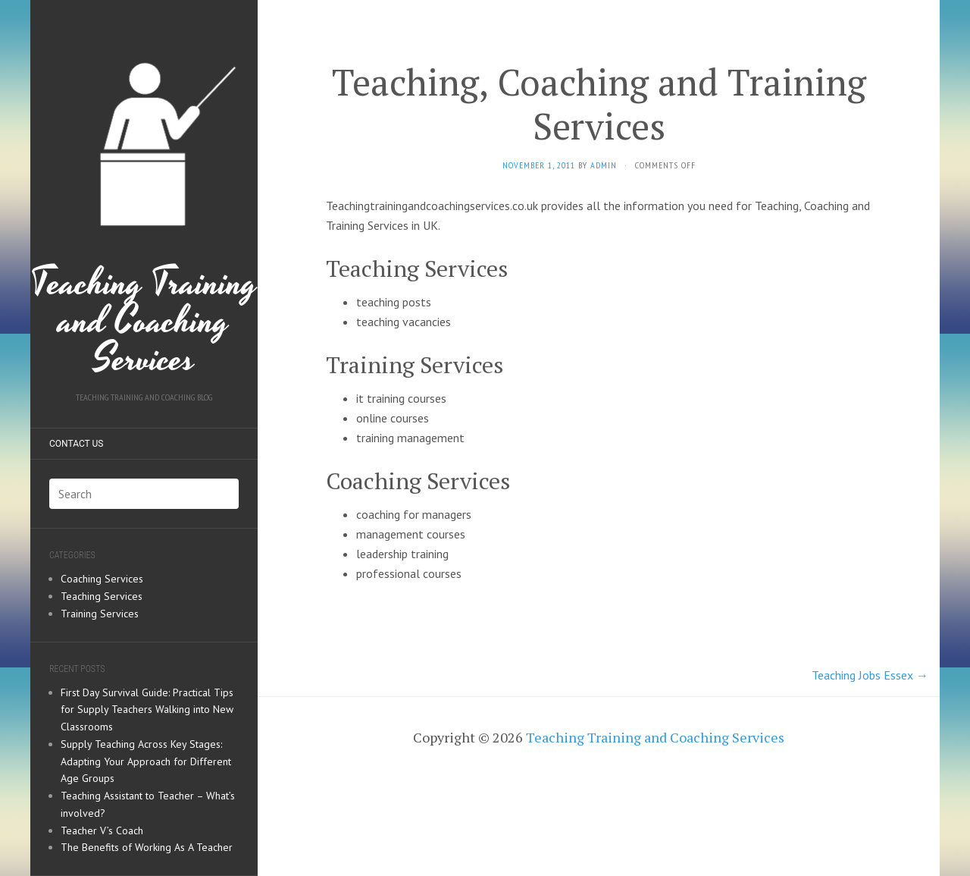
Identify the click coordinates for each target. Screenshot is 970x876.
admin (603, 165)
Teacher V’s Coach (102, 830)
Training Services (100, 613)
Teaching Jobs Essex (870, 675)
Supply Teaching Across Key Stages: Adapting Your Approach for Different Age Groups (146, 761)
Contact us (76, 443)
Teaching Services (101, 596)
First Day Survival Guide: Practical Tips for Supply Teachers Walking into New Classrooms (147, 710)
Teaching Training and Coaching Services (144, 200)
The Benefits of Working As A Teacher (147, 847)
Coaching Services (102, 579)
